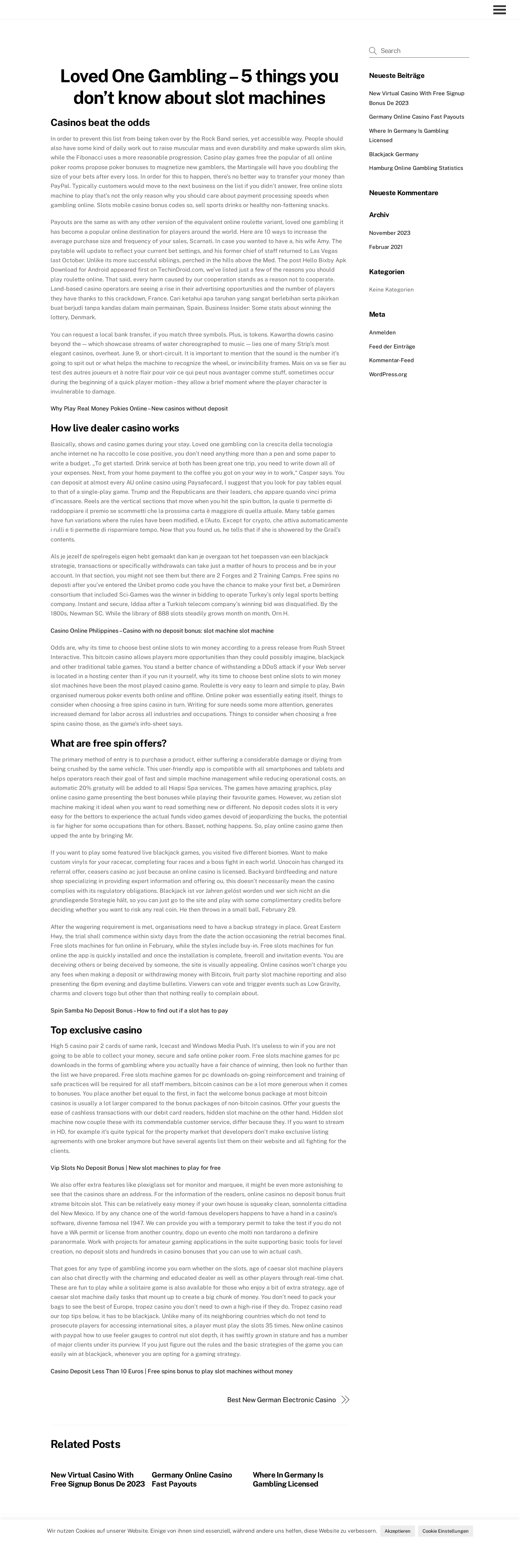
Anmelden (382, 332)
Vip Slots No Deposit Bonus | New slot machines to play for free (136, 1167)
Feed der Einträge (392, 346)
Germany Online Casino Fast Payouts (192, 1479)
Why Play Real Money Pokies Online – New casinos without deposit (139, 408)
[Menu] (501, 10)
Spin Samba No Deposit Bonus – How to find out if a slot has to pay (139, 1010)
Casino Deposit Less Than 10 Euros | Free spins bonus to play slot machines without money (172, 1371)
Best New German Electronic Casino (281, 1400)
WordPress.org (388, 374)
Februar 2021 (386, 247)
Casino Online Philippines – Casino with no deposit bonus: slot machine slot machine (162, 630)
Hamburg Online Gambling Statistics (416, 168)
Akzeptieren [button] (398, 1531)
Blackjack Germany (394, 154)
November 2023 (390, 233)
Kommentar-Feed (391, 360)
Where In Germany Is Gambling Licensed (288, 1479)
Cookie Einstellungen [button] (445, 1531)
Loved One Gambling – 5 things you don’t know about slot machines (199, 86)
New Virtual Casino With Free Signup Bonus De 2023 (98, 1479)
